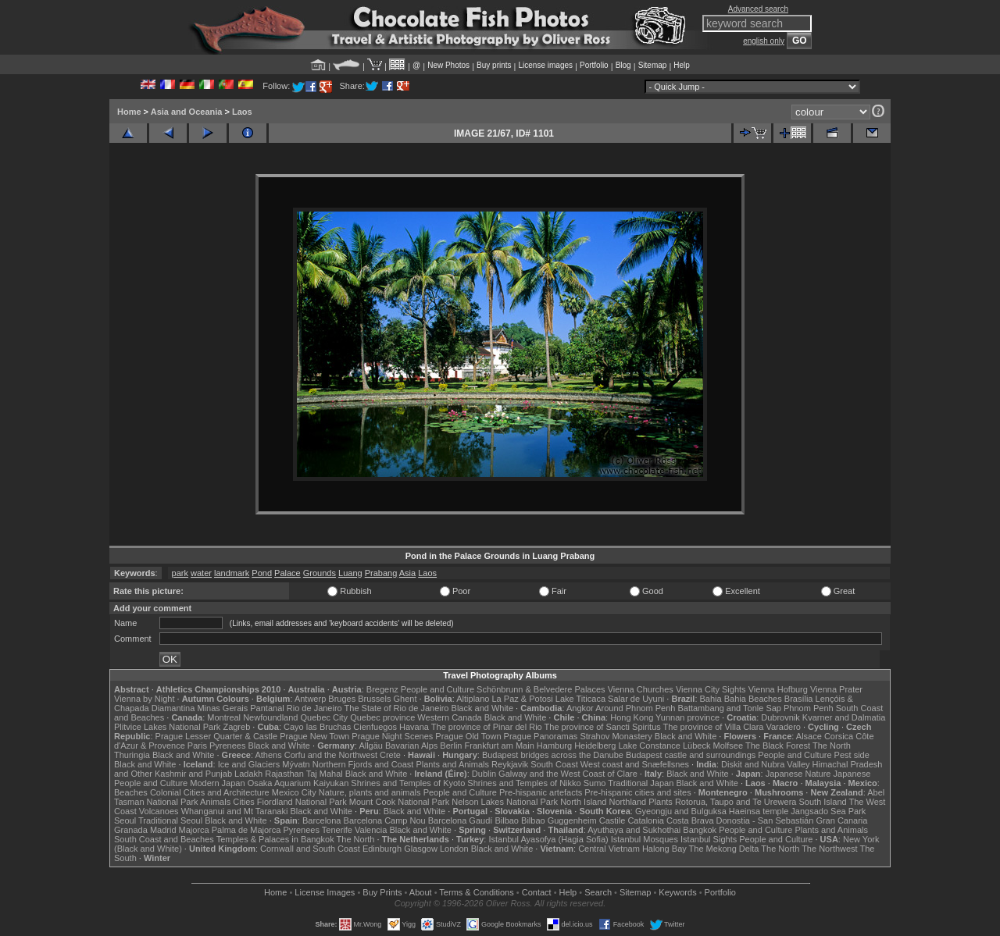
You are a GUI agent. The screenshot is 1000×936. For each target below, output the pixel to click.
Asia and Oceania (187, 111)
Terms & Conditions (476, 892)
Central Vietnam (609, 848)
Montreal (224, 717)
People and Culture (437, 689)
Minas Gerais (222, 708)
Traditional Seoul (170, 820)
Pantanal (267, 708)
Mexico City (294, 792)
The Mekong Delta (724, 848)
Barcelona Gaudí (460, 820)
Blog (623, 65)
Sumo (595, 783)
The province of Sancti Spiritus (603, 726)
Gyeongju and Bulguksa (681, 811)
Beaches (131, 792)
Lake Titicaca (580, 698)
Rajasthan (284, 773)
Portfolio (594, 65)
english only (763, 41)
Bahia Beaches (753, 698)
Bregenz (382, 689)
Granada (131, 830)
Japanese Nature (798, 773)
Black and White (482, 708)
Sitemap (652, 65)
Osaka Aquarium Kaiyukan (298, 783)
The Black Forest (777, 745)
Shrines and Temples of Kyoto (408, 783)
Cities (244, 801)
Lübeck (696, 745)
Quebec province (382, 717)
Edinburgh (382, 848)
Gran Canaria (841, 820)
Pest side (852, 755)
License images (546, 65)
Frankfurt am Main (499, 745)
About (420, 892)
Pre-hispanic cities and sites (637, 792)
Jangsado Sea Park (828, 811)
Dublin (484, 773)
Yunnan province (687, 717)
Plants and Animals (452, 764)
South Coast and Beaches (164, 839)
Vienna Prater (836, 689)
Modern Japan (217, 783)
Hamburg (554, 745)
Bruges (341, 698)
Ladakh (248, 773)
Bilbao (507, 820)
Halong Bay (664, 848)
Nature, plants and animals (370, 792)
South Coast (554, 764)
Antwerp (310, 698)
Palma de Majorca (246, 830)
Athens (268, 755)
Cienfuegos (375, 726)
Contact (537, 892)
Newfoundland (270, 717)
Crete (390, 755)
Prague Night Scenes (392, 736)
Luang (350, 573)
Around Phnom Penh (635, 708)
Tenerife (337, 830)
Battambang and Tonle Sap (729, 708)
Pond (262, 573)
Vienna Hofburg (778, 689)
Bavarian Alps (411, 745)
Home (129, 111)
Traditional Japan (640, 783)
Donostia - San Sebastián (765, 820)
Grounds (319, 573)
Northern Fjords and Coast (363, 764)
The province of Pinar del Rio (486, 726)
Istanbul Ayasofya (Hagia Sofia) (548, 839)
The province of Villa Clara (713, 726)
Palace (287, 573)
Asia (407, 573)
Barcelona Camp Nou (385, 820)
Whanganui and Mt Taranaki (234, 811)
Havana (414, 726)
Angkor (580, 708)
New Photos (448, 65)
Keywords (677, 892)
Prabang (381, 573)
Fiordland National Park (302, 801)
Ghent (405, 698)
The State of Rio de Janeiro (397, 708)
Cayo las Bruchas (317, 726)
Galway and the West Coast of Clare (568, 773)
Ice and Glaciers (249, 764)
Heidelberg (595, 745)
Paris (197, 745)
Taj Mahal (324, 773)
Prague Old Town (468, 736)
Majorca (194, 830)
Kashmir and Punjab (193, 773)
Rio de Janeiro (314, 708)
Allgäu (371, 745)
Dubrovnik (780, 717)
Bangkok (699, 830)
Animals (215, 801)
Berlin (451, 745)
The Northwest (830, 848)
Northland (628, 801)
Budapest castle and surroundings (690, 755)
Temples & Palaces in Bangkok (275, 839)
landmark (231, 573)
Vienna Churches (640, 689)
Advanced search (758, 9)
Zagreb (236, 726)
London (454, 848)
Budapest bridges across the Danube (552, 755)
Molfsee (728, 745)
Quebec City (324, 717)
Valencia (371, 830)
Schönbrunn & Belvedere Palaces (541, 689)
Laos (242, 111)
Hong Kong (631, 717)
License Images (325, 892)
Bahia (711, 698)
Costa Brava (690, 820)
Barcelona (321, 820)
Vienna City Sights (711, 689)
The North (831, 745)
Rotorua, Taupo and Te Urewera (736, 801)
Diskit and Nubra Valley (765, 764)
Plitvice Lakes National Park (167, 726)
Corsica (838, 736)
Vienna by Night (144, 698)
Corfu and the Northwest (330, 755)
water (201, 573)
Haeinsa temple (758, 811)
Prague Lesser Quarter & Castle (216, 736)
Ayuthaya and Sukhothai (634, 830)
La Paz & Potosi (522, 698)
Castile (612, 820)
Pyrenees (227, 745)
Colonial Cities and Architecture (210, 792)
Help (681, 65)
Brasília (798, 698)
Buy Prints (382, 892)
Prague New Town (314, 736)
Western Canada (449, 717)
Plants (660, 801)
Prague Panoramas (541, 736)
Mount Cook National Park (399, 801)
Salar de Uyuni (636, 698)
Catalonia (645, 820)
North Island (583, 801)
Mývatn (295, 764)
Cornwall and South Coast (310, 848)
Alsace (809, 736)
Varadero (783, 726)
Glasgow (421, 848)
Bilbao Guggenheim (559, 820)
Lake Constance (649, 745)
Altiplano (472, 698)
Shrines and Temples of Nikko (523, 783)
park (180, 573)
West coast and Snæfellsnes (634, 764)
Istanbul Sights (708, 839)
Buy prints (494, 65)
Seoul (125, 820)
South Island (823, 801)
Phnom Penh (809, 708)
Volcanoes (159, 811)
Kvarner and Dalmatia (843, 717)
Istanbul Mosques (644, 839)
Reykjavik (509, 764)
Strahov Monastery (616, 736)
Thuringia (132, 755)
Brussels (374, 698)
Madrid (163, 830)
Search (598, 892)
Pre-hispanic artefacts (540, 792)
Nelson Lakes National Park (505, 801)
